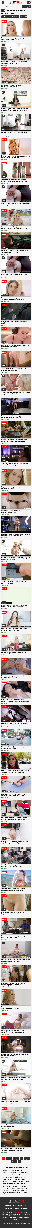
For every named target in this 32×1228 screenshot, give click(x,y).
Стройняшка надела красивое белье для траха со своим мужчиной (14, 251)
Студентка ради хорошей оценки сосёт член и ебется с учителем (15, 487)
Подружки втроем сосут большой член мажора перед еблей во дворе (13, 984)
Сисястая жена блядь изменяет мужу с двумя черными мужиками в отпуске (14, 440)
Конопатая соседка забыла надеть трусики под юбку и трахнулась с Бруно (15, 842)
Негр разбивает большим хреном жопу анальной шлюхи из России (14, 629)
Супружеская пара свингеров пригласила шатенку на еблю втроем (14, 511)
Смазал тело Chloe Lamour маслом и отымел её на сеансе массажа (15, 1054)
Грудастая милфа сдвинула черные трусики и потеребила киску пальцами (15, 535)
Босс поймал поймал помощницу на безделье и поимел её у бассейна (12, 913)
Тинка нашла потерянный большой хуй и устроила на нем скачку (14, 369)
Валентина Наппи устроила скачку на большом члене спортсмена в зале (13, 795)
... (15, 1161)
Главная (8, 1205)
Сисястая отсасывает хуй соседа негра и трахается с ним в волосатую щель (14, 298)
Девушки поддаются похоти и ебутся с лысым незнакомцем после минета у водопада (13, 889)
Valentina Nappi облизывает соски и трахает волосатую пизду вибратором (15, 1102)
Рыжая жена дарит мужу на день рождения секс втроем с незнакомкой (15, 38)
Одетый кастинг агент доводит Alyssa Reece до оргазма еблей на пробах (15, 960)
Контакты (9, 1209)
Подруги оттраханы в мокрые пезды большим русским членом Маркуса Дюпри (15, 700)
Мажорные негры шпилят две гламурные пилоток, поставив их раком (14, 936)
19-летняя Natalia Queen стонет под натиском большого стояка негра (16, 747)
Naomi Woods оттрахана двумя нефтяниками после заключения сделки (15, 676)
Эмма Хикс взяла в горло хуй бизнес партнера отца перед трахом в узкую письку (15, 865)
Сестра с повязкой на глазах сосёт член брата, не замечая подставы (14, 133)
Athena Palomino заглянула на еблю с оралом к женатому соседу (16, 1125)
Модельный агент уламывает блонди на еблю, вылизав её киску (14, 62)
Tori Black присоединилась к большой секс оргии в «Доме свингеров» (15, 464)
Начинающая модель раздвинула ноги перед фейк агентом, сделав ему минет (16, 1078)
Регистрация (17, 1205)
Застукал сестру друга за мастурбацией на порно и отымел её (15, 582)
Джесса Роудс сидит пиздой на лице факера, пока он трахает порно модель (15, 204)
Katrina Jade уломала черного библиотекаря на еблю (15, 322)
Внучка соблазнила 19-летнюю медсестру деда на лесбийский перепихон (15, 653)
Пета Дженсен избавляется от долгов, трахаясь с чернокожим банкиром (13, 1149)
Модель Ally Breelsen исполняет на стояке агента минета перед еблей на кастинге (15, 109)
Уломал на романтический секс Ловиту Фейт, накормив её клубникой (16, 393)
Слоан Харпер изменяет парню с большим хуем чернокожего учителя (15, 1007)
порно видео (17, 1212)
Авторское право (20, 1209)
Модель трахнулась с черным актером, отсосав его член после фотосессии (14, 605)
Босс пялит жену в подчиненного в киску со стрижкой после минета (15, 346)
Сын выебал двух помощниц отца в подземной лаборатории (12, 86)
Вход (25, 1205)
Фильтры (24, 16)
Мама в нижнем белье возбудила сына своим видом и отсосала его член (14, 416)
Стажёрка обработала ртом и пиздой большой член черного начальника (13, 1031)
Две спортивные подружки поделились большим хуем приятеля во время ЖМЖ (14, 180)
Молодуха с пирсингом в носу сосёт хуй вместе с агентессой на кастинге (14, 275)
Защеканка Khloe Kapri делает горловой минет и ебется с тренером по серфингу (14, 227)
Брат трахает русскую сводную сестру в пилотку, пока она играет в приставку (14, 818)
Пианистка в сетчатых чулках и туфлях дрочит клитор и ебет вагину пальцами (14, 724)
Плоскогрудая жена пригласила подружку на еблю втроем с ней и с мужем (15, 156)
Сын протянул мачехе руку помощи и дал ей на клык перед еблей (15, 558)
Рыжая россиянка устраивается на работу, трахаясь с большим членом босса (15, 771)
